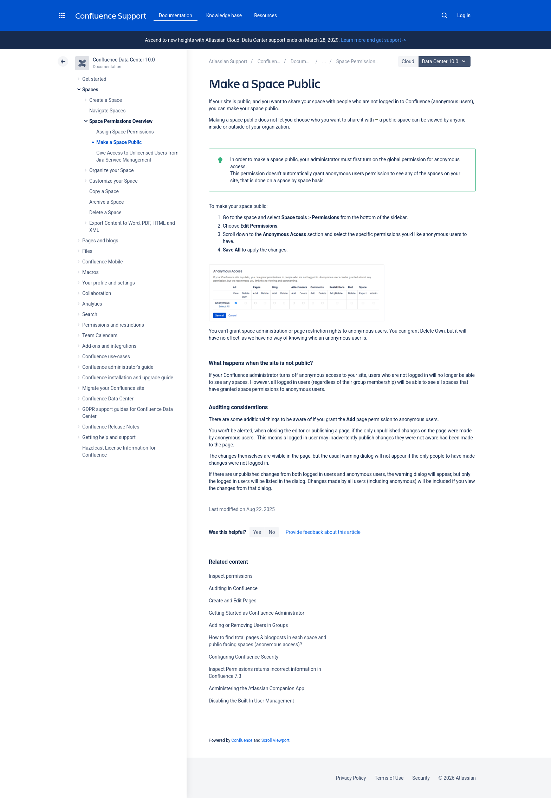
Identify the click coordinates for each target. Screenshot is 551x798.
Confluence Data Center (108, 398)
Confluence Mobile (102, 261)
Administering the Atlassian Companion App (256, 688)
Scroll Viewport (275, 740)
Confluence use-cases (106, 356)
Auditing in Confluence (233, 588)
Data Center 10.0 (445, 61)
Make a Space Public (119, 142)
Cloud (408, 61)
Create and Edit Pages (233, 600)
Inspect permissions (231, 576)
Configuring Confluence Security (243, 657)
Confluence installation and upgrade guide (127, 377)
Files (87, 251)
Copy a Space (104, 191)
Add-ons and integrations (109, 346)
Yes (257, 532)
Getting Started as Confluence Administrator (256, 613)
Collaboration (96, 293)
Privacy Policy (351, 778)
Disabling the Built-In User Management (251, 701)
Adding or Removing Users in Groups (248, 625)
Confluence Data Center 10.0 (124, 60)
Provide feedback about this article (323, 532)
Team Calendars (99, 335)
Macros (90, 272)
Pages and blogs (100, 240)
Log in (464, 15)
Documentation (175, 15)
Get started (94, 79)
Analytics (92, 304)
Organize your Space (111, 170)
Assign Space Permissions (125, 132)
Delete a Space (105, 212)
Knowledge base (224, 15)
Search (444, 15)
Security (421, 778)
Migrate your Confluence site (113, 388)
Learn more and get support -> (373, 40)
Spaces (90, 89)
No (272, 532)
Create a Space (105, 100)
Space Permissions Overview (121, 121)
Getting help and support (109, 437)
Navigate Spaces (107, 110)
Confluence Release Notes (110, 427)
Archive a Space (106, 202)
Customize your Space (113, 181)
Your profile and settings (108, 283)
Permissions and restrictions (113, 325)
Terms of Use (389, 778)
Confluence (241, 740)
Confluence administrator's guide (117, 367)
